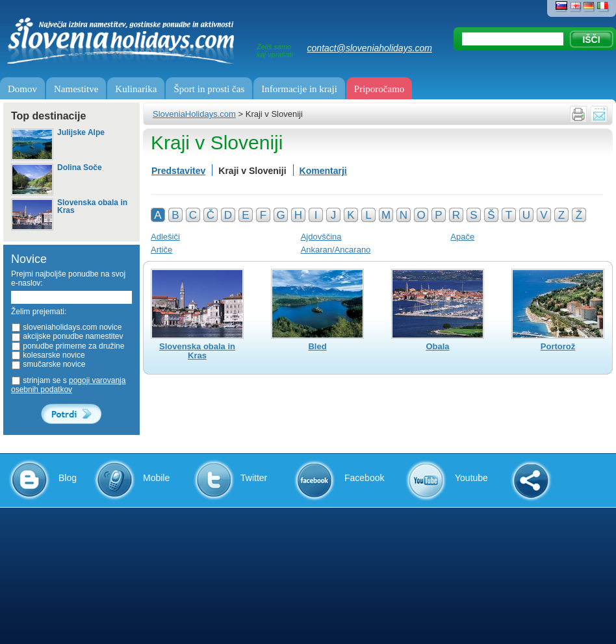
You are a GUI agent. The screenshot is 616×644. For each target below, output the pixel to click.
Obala (437, 346)
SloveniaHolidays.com (194, 114)
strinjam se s (68, 385)
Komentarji (323, 171)
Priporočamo (379, 89)
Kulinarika (136, 89)
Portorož (558, 346)
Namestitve (76, 89)
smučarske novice (48, 364)
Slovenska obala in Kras (92, 207)
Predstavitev (178, 171)
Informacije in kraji (299, 89)
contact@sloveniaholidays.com (369, 48)
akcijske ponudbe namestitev (67, 336)
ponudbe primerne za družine (67, 346)
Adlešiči (165, 237)
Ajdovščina (321, 237)
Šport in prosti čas (208, 89)
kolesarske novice (48, 355)
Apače (462, 237)
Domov (22, 89)
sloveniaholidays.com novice (66, 327)
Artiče (161, 249)
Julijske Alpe (81, 133)
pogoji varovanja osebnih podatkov (68, 385)
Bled (317, 346)
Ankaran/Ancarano (336, 249)
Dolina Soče (79, 168)
